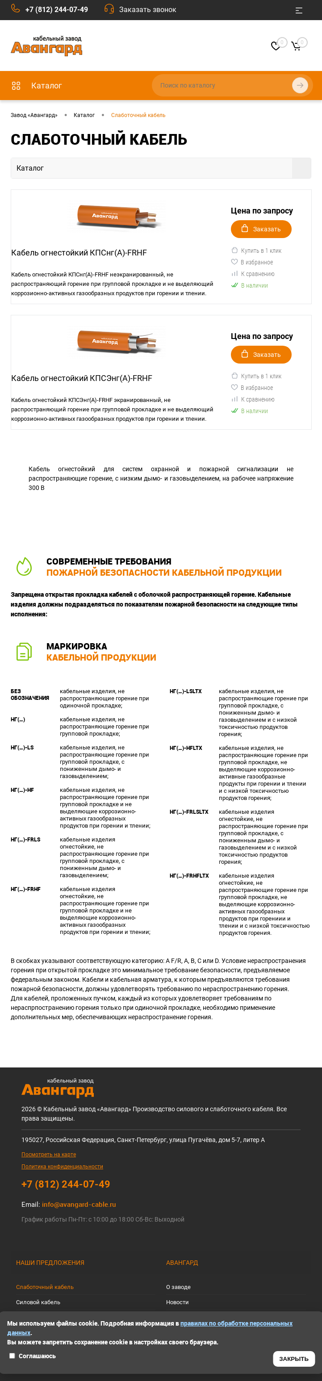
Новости (177, 1302)
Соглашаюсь (32, 1356)
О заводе (178, 1287)
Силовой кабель (38, 1302)
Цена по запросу (262, 210)
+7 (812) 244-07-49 (56, 9)
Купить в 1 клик (256, 250)
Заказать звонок (147, 9)
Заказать (261, 228)
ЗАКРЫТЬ (294, 1359)
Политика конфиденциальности (62, 1166)
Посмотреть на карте (48, 1154)
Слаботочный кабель (45, 1287)
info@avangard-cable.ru (79, 1204)
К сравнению (253, 273)
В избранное (252, 262)
